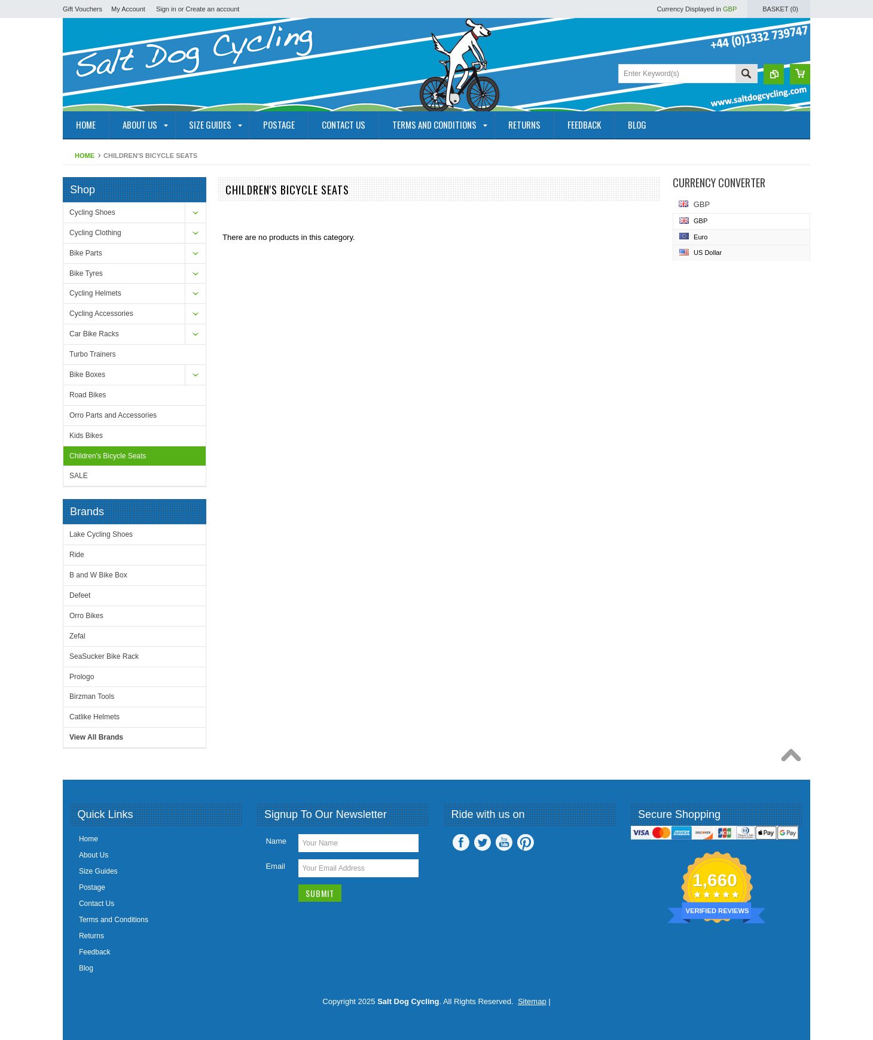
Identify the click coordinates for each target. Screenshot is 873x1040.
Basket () (780, 9)
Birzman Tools (91, 696)
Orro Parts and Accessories (113, 415)
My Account (128, 9)
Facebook (461, 842)
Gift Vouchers (82, 9)
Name (275, 841)
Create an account (213, 9)
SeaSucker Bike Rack (104, 656)
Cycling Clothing (95, 233)
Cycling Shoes (92, 212)
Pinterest (525, 842)
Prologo (81, 677)
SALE (78, 476)
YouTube (504, 842)
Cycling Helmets (95, 293)
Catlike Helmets (94, 717)
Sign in (166, 9)
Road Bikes (87, 395)
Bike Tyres (86, 273)
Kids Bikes (86, 435)
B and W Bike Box (98, 575)
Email (275, 866)
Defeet (79, 595)
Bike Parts (85, 253)
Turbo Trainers (92, 354)
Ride (76, 555)
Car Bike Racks (94, 334)
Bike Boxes (87, 374)
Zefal (77, 636)
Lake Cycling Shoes (101, 534)
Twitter (482, 842)
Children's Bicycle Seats (107, 456)
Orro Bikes (86, 616)
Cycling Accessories (101, 313)
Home (84, 155)
